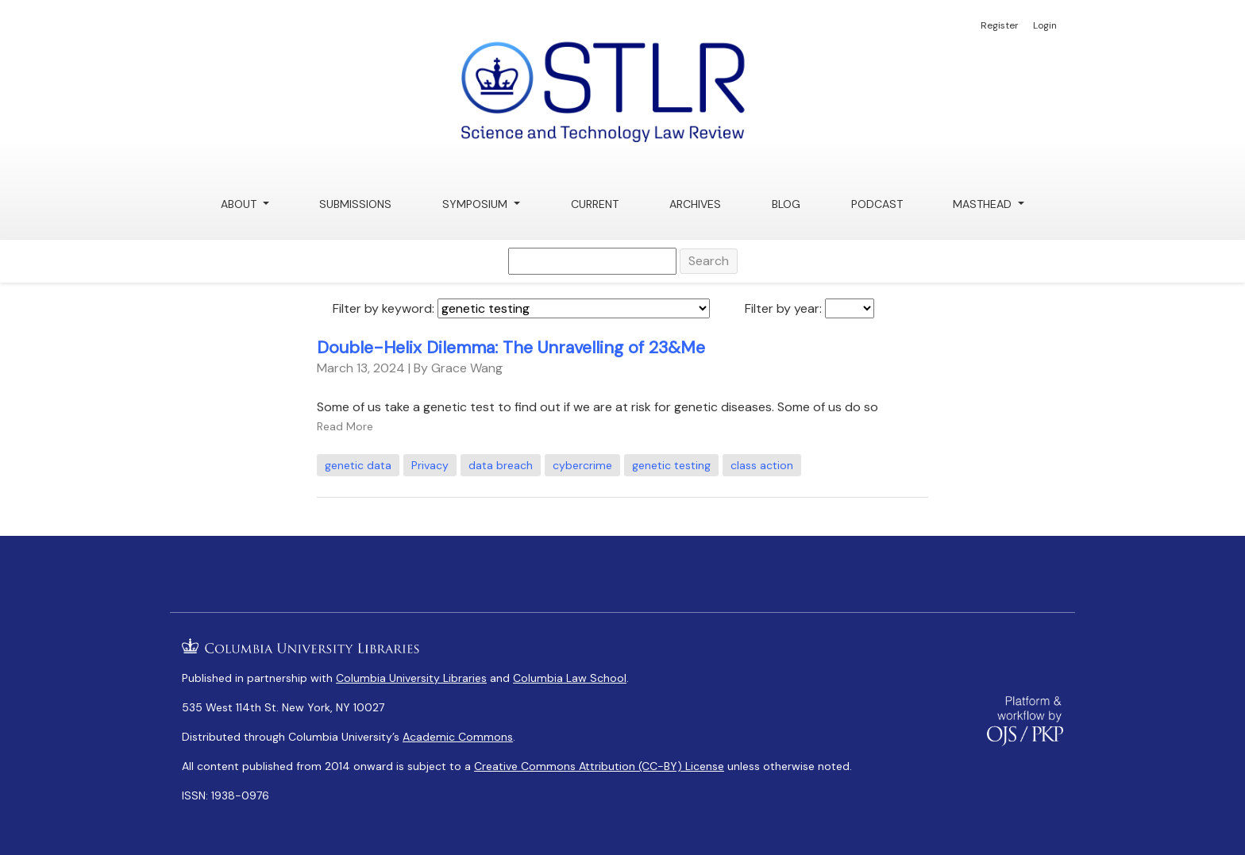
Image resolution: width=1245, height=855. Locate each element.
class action (761, 465)
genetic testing (671, 465)
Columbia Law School (569, 678)
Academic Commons (458, 737)
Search (708, 260)
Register (1000, 25)
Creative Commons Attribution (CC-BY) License (599, 766)
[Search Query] (592, 261)
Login (1045, 25)
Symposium (476, 204)
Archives (695, 204)
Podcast (877, 204)
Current (595, 204)
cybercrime (582, 465)
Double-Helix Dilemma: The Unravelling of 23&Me (511, 348)
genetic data (358, 465)
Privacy (430, 465)
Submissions (355, 204)
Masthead (984, 204)
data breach (500, 465)
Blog (786, 204)
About (240, 204)
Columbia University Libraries (411, 678)
